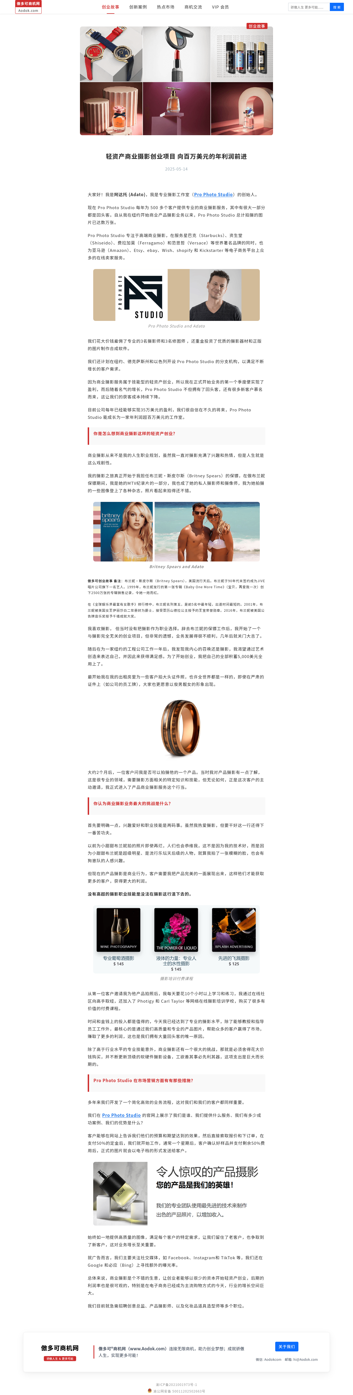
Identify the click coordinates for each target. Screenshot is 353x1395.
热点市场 (166, 7)
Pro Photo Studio (213, 194)
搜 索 (337, 7)
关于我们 (287, 1346)
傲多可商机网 (60, 1347)
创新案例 (138, 7)
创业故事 (110, 7)
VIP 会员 (220, 7)
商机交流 (193, 7)
